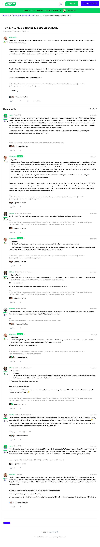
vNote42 (11, 415)
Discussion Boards (28, 15)
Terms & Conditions (41, 536)
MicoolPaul (12, 37)
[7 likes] (18, 97)
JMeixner (11, 213)
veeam (14, 90)
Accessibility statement (57, 536)
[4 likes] (18, 324)
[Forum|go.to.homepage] (10, 4)
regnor (11, 115)
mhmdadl (12, 309)
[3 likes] (18, 146)
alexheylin (12, 474)
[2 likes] (17, 203)
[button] (2, 4)
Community (6, 15)
